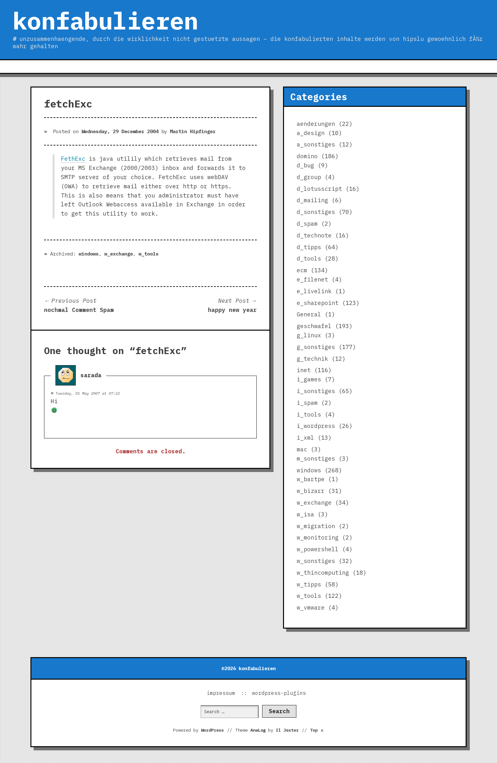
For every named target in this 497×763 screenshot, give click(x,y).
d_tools (309, 258)
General (309, 314)
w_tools (148, 253)
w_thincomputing (323, 572)
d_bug (305, 165)
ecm (302, 270)
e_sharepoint (318, 303)
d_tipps (309, 247)
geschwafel (314, 326)
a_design (311, 133)
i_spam (307, 402)
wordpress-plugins (279, 693)
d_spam (307, 223)
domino (307, 156)
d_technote (314, 235)
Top (317, 730)
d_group (309, 177)
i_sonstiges (316, 391)
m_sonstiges (316, 458)
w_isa (305, 514)
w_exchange (118, 253)
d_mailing (312, 200)
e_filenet (312, 279)
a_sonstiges (316, 144)
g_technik (312, 358)
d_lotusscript (319, 188)
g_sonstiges (316, 347)
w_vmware (311, 607)
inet (304, 370)
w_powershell (318, 549)
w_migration (316, 526)
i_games (309, 379)
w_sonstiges (316, 561)
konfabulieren (105, 20)
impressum (221, 693)
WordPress (212, 730)
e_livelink (314, 291)
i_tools (309, 414)
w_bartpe (311, 479)
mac (302, 449)
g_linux (309, 335)
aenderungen (316, 123)
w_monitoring (318, 537)
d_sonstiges (316, 212)
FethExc (73, 158)
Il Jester (287, 730)
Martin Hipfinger (193, 131)
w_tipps (309, 584)
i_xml (305, 437)
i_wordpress (316, 426)
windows (89, 253)
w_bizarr (311, 491)
